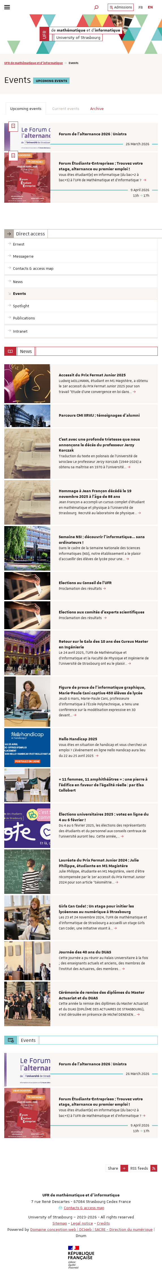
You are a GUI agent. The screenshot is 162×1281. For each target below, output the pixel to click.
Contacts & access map (84, 1207)
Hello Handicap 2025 (78, 739)
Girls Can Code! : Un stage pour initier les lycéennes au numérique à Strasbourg (96, 909)
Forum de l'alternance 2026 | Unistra (93, 134)
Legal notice (82, 1223)
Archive (97, 108)
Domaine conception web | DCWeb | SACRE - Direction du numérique (91, 1229)
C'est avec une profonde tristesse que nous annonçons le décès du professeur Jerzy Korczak (99, 445)
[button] (96, 7)
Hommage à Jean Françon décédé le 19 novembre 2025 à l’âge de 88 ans (95, 494)
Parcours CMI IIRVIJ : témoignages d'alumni (99, 415)
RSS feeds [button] (139, 1168)
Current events (65, 108)
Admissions (120, 7)
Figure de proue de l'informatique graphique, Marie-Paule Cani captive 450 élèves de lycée (102, 690)
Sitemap (60, 1223)
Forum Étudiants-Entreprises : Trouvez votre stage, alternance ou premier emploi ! (101, 166)
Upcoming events (25, 108)
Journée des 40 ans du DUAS (85, 952)
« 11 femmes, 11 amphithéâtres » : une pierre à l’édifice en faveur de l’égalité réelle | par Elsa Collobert (103, 785)
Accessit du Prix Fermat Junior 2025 (92, 375)
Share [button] (113, 1168)
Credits (103, 1223)
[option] (81, 383)
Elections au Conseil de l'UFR (85, 583)
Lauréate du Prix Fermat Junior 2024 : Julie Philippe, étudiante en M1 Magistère (99, 863)
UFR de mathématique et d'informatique (33, 62)
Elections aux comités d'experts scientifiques (101, 612)
